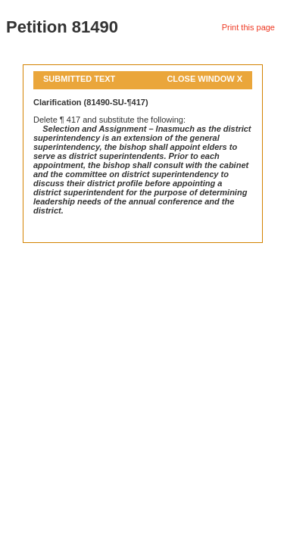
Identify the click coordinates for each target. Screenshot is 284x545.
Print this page (248, 27)
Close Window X (204, 78)
